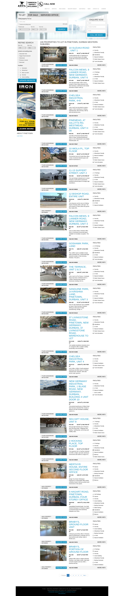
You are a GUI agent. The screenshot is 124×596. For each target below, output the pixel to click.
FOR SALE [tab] (33, 15)
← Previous (63, 575)
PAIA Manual (62, 593)
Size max (41, 26)
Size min (32, 26)
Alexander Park (23, 53)
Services (54, 8)
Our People (82, 8)
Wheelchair (24, 70)
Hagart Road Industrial (24, 55)
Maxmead (21, 62)
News (89, 8)
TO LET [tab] (22, 15)
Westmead (22, 58)
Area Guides (62, 8)
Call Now (49, 4)
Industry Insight (72, 8)
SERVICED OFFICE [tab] (50, 15)
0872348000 (45, 212)
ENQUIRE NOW (61, 65)
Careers (103, 8)
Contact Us (96, 8)
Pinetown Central (23, 60)
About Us (47, 8)
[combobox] (42, 21)
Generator (24, 68)
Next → (85, 575)
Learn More (20, 136)
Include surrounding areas (24, 24)
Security (24, 74)
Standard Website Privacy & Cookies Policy (62, 592)
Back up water (25, 72)
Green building (25, 77)
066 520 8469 (45, 66)
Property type (21, 26)
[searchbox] (43, 21)
